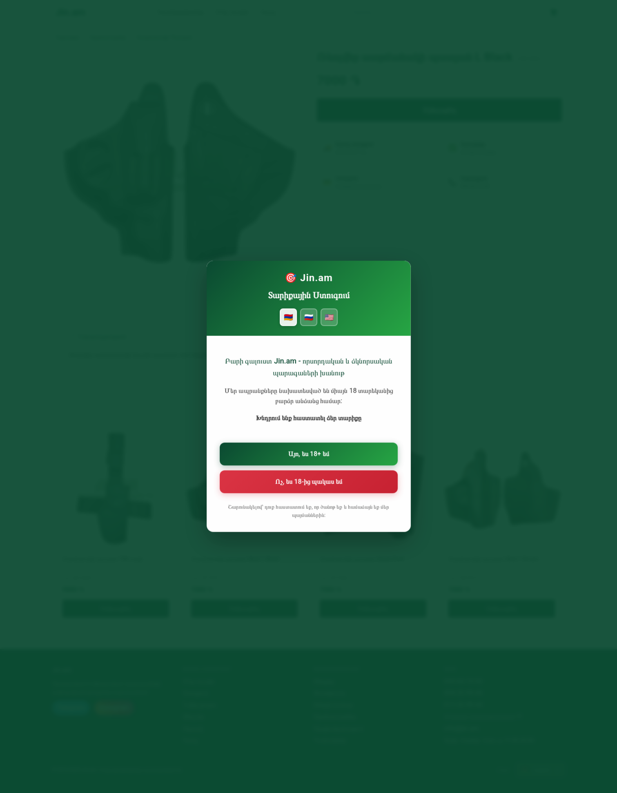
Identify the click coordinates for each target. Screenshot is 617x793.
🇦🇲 (289, 326)
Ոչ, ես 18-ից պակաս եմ (308, 481)
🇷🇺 (308, 326)
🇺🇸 (327, 326)
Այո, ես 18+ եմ (308, 455)
